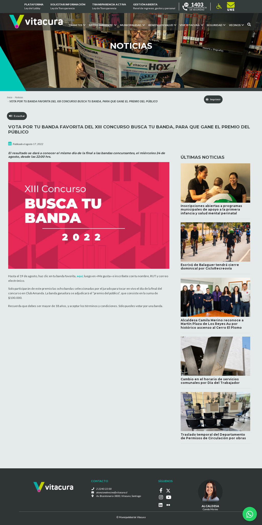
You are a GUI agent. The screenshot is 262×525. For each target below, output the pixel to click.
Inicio (9, 97)
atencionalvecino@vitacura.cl (112, 492)
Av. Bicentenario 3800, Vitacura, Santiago (118, 496)
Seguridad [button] (216, 24)
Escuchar (17, 116)
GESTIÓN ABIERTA (154, 6)
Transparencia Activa (109, 6)
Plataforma (33, 6)
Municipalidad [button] (132, 24)
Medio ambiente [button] (102, 24)
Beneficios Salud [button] (162, 24)
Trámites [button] (76, 24)
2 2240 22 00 (104, 489)
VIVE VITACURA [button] (191, 24)
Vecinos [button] (236, 24)
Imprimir (212, 99)
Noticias (19, 97)
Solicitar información (67, 6)
